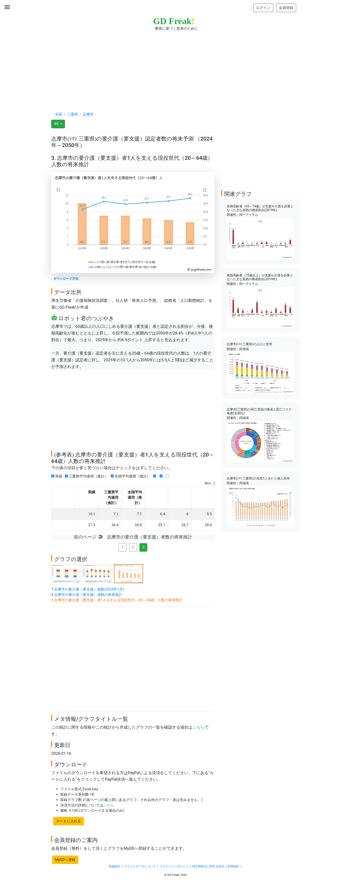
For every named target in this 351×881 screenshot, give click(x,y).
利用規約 (233, 866)
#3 (56, 124)
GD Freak (174, 21)
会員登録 (286, 8)
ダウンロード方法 (65, 279)
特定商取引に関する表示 (208, 866)
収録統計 (114, 866)
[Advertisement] (175, 67)
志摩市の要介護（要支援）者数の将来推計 (88, 595)
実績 (57, 476)
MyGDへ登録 (65, 860)
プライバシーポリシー (174, 866)
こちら (198, 727)
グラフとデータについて (140, 866)
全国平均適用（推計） (131, 476)
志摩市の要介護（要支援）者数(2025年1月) (89, 589)
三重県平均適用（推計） (87, 476)
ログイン (263, 8)
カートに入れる (68, 821)
